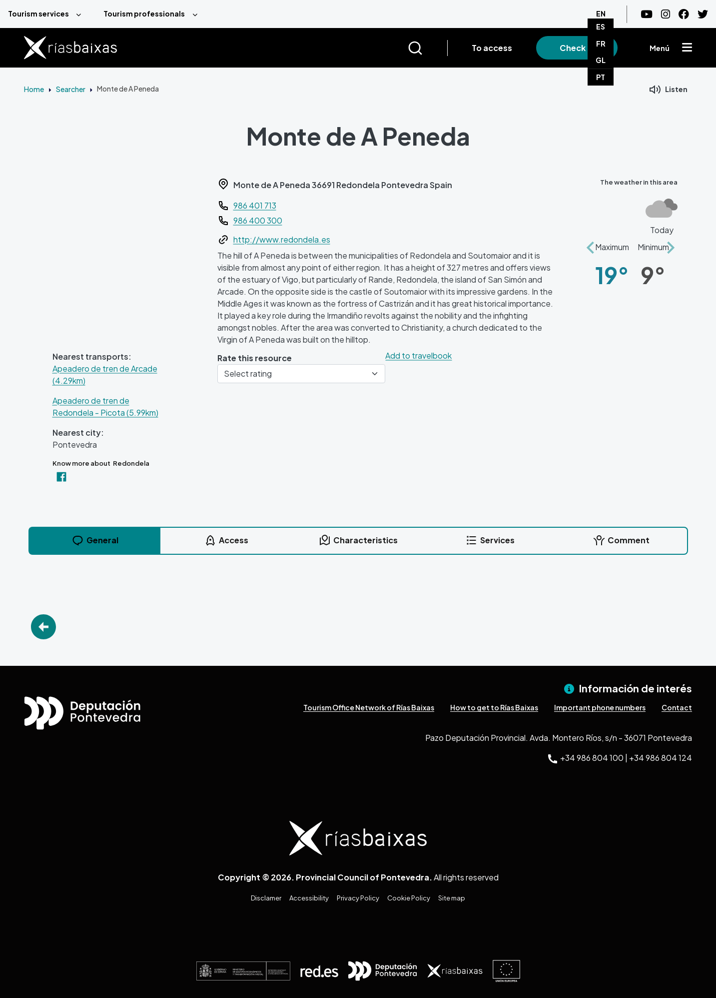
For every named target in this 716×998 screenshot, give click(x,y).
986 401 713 (254, 205)
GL (601, 60)
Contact (677, 707)
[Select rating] (301, 373)
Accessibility (309, 898)
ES (600, 26)
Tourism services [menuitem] (38, 13)
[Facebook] (684, 14)
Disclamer (266, 898)
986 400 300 (257, 220)
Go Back (43, 627)
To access (492, 48)
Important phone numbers (600, 707)
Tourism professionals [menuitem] (144, 13)
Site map (451, 898)
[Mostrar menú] (687, 48)
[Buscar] (427, 48)
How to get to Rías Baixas (494, 707)
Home (34, 89)
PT (600, 77)
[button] (590, 242)
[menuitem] (47, 14)
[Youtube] (647, 14)
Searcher (70, 89)
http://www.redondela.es (281, 239)
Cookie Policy (408, 898)
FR (601, 43)
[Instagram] (665, 14)
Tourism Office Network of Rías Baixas (368, 707)
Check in (577, 48)
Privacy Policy (358, 898)
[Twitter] (703, 14)
